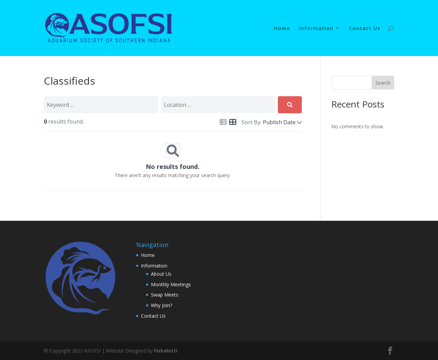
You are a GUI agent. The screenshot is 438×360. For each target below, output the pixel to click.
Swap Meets (164, 294)
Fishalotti (165, 350)
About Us (161, 274)
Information (316, 28)
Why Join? (161, 305)
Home (282, 28)
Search (382, 83)
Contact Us (365, 28)
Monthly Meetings (171, 284)
